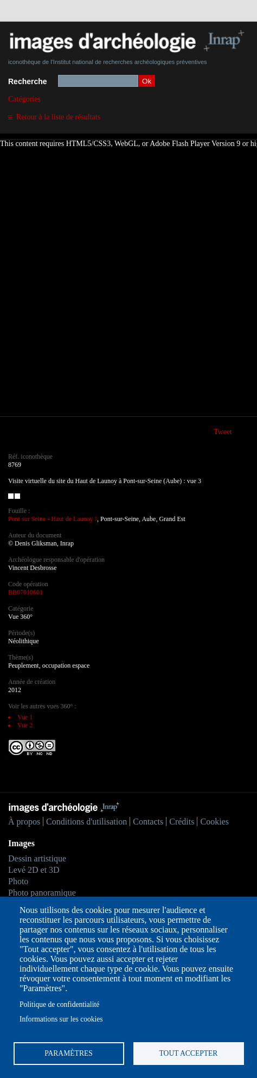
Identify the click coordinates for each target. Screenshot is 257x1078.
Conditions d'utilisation (86, 821)
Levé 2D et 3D (34, 869)
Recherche (27, 81)
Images (21, 843)
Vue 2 (25, 725)
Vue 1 (25, 717)
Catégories (24, 99)
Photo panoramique (42, 892)
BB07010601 (25, 592)
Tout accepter (188, 1053)
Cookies (214, 821)
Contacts (148, 821)
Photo (18, 881)
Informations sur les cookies (61, 1019)
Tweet (223, 432)
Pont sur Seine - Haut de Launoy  (52, 519)
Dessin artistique (37, 858)
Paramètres (68, 1053)
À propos (24, 821)
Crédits (181, 821)
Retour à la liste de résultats (58, 117)
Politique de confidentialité (59, 1004)
